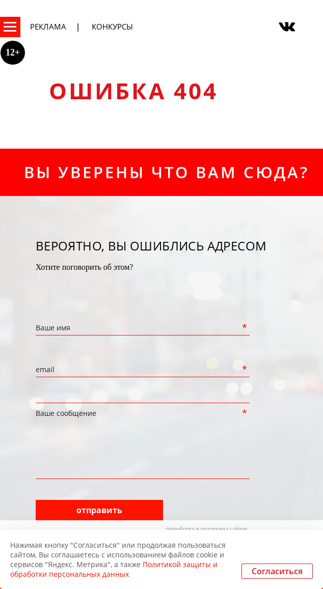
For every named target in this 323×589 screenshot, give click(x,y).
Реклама (48, 26)
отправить (99, 510)
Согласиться (277, 571)
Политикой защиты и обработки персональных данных (114, 569)
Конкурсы (112, 26)
